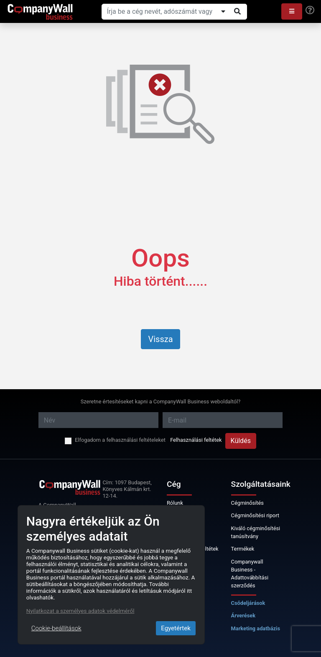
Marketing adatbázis (255, 628)
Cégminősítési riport (255, 515)
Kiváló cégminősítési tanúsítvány (255, 532)
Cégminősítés (247, 503)
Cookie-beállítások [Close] (56, 628)
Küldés (241, 441)
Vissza (160, 339)
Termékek (243, 549)
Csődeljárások (248, 603)
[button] (291, 11)
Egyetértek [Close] (176, 628)
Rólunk (175, 503)
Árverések (243, 615)
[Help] (310, 10)
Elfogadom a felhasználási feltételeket (120, 440)
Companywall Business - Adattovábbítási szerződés (249, 574)
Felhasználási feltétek (196, 440)
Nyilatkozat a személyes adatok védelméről (80, 610)
